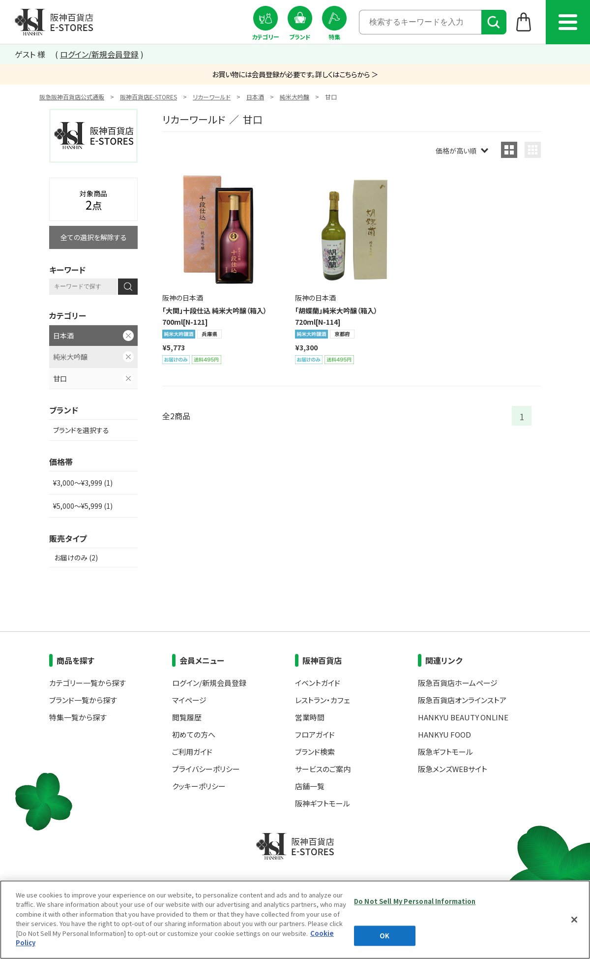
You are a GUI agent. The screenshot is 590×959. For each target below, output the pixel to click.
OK (384, 935)
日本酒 (255, 97)
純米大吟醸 (294, 97)
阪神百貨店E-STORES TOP (54, 22)
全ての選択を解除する (93, 237)
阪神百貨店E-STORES (148, 97)
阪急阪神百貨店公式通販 (71, 97)
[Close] (574, 919)
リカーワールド (212, 97)
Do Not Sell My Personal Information (415, 901)
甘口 (60, 378)
